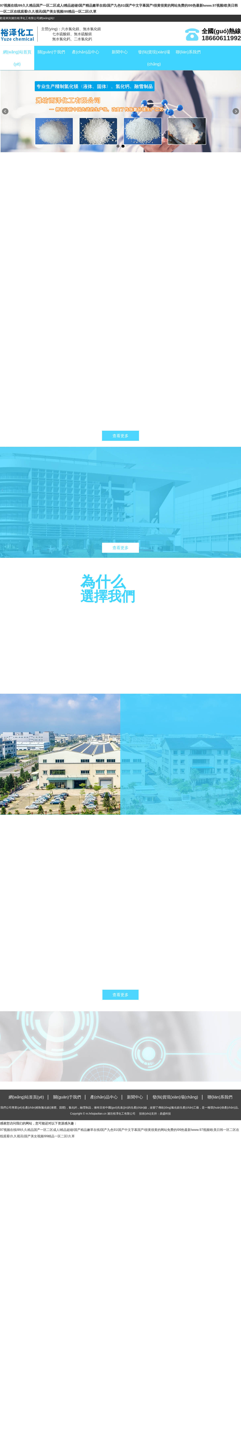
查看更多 (120, 436)
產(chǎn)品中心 (85, 52)
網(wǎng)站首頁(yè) (17, 58)
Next (236, 111)
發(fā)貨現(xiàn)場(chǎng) (154, 58)
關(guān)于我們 (51, 52)
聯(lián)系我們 (188, 52)
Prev (5, 111)
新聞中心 (120, 52)
